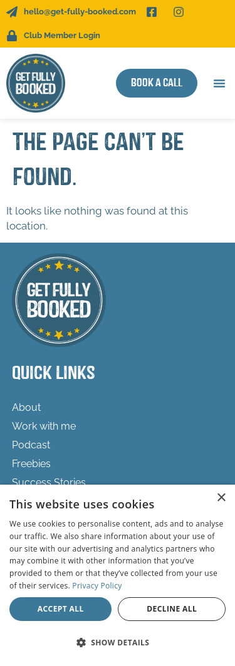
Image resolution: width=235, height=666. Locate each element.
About (26, 407)
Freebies (31, 464)
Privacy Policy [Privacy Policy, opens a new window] (97, 585)
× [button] (221, 498)
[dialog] (117, 575)
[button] (219, 83)
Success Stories (49, 482)
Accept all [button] (61, 608)
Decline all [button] (172, 608)
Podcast (31, 445)
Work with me (44, 426)
